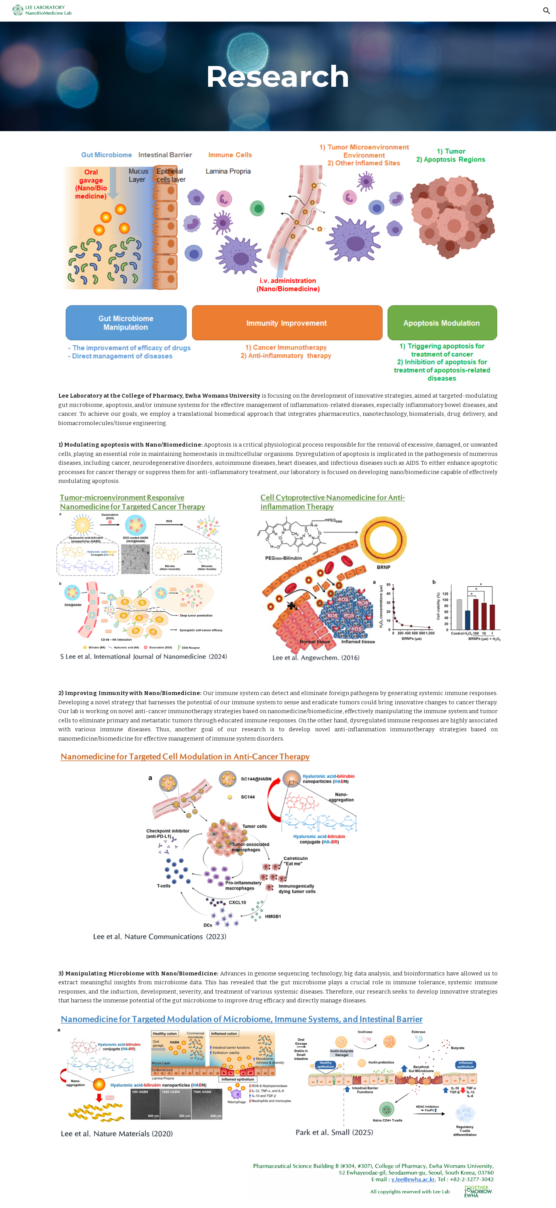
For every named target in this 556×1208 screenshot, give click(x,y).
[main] (278, 76)
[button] (546, 11)
